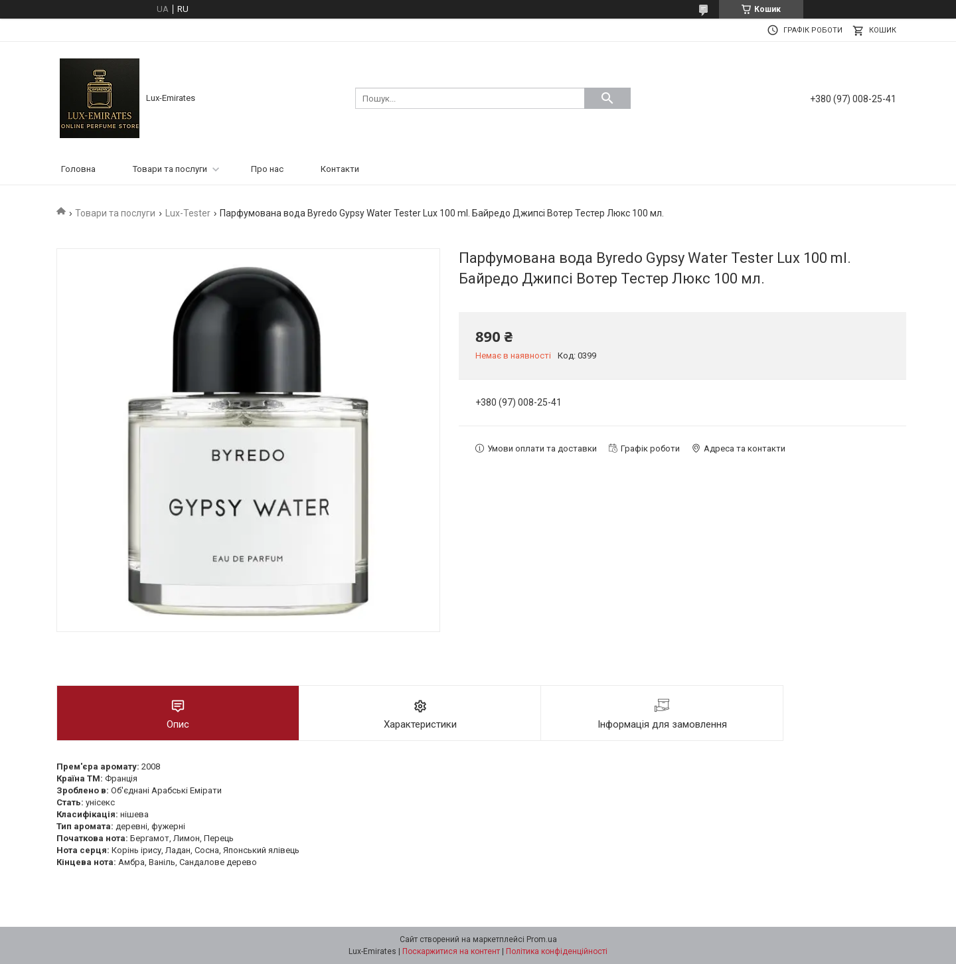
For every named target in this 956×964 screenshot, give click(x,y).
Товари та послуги (170, 169)
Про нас (267, 169)
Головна (78, 169)
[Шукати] (607, 98)
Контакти (340, 169)
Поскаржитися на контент (451, 951)
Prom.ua (541, 939)
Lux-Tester (187, 213)
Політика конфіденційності (556, 951)
